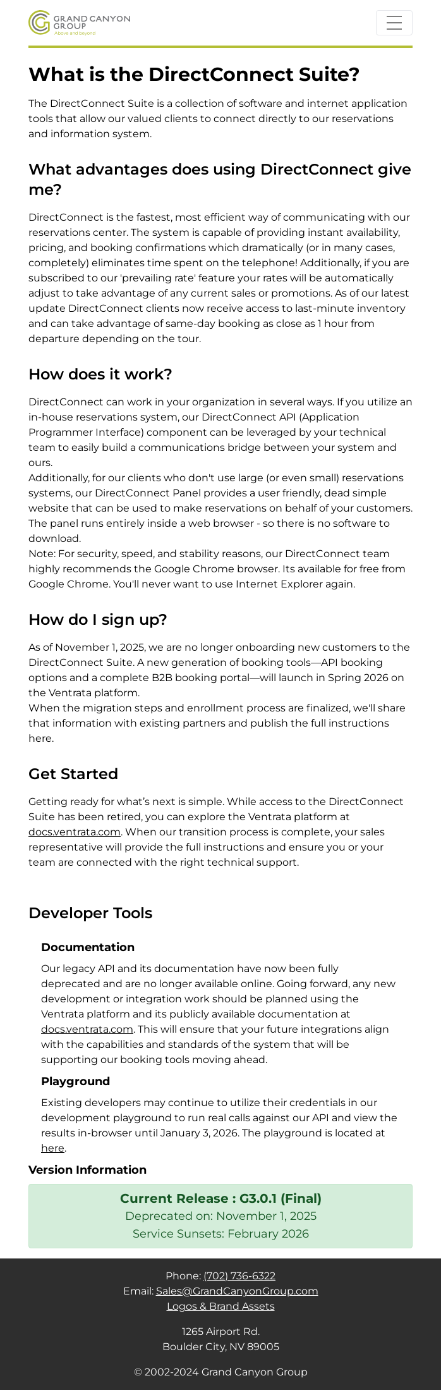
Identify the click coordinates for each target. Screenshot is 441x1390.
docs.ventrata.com (74, 832)
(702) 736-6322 (239, 1276)
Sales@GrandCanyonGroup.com (237, 1291)
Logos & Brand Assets (221, 1306)
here (52, 1148)
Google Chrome (68, 584)
